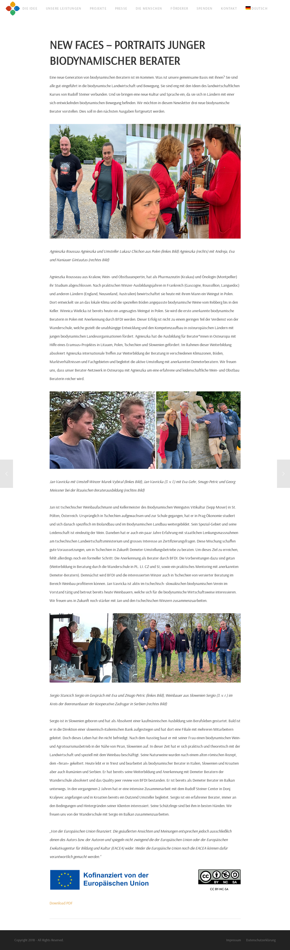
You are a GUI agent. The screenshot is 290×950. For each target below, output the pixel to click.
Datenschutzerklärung (261, 940)
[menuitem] (257, 8)
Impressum (233, 940)
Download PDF (61, 903)
